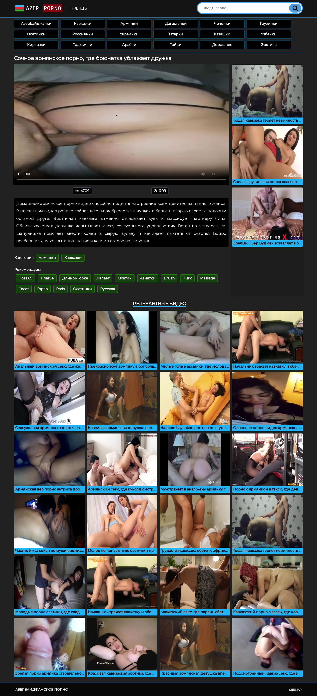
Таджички (82, 45)
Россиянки (82, 34)
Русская (107, 289)
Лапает (102, 278)
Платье (47, 278)
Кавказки (82, 24)
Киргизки (36, 45)
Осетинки (36, 34)
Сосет (23, 289)
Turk (187, 278)
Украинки (129, 34)
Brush (169, 278)
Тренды (79, 8)
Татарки (175, 34)
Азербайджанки (36, 24)
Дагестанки (176, 24)
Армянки (129, 24)
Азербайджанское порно (41, 689)
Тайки (175, 45)
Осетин (125, 278)
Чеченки (222, 24)
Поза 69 (25, 278)
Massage (207, 278)
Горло (42, 289)
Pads (60, 289)
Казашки (222, 34)
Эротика (268, 45)
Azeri (38, 8)
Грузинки (269, 24)
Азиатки (147, 278)
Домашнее (222, 45)
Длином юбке (75, 278)
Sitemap (295, 689)
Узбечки (268, 34)
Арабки (129, 45)
